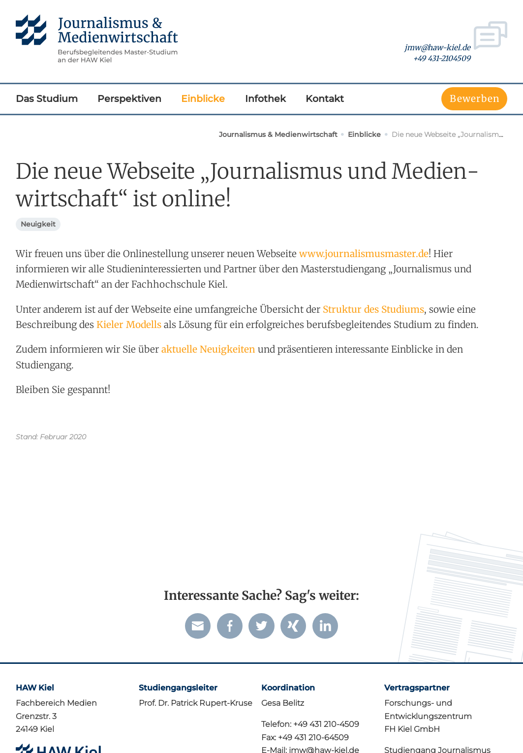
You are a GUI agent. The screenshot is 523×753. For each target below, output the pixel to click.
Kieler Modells (128, 324)
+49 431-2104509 (441, 58)
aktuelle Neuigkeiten (208, 349)
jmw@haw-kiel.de (437, 47)
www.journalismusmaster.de (364, 254)
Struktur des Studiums (373, 309)
